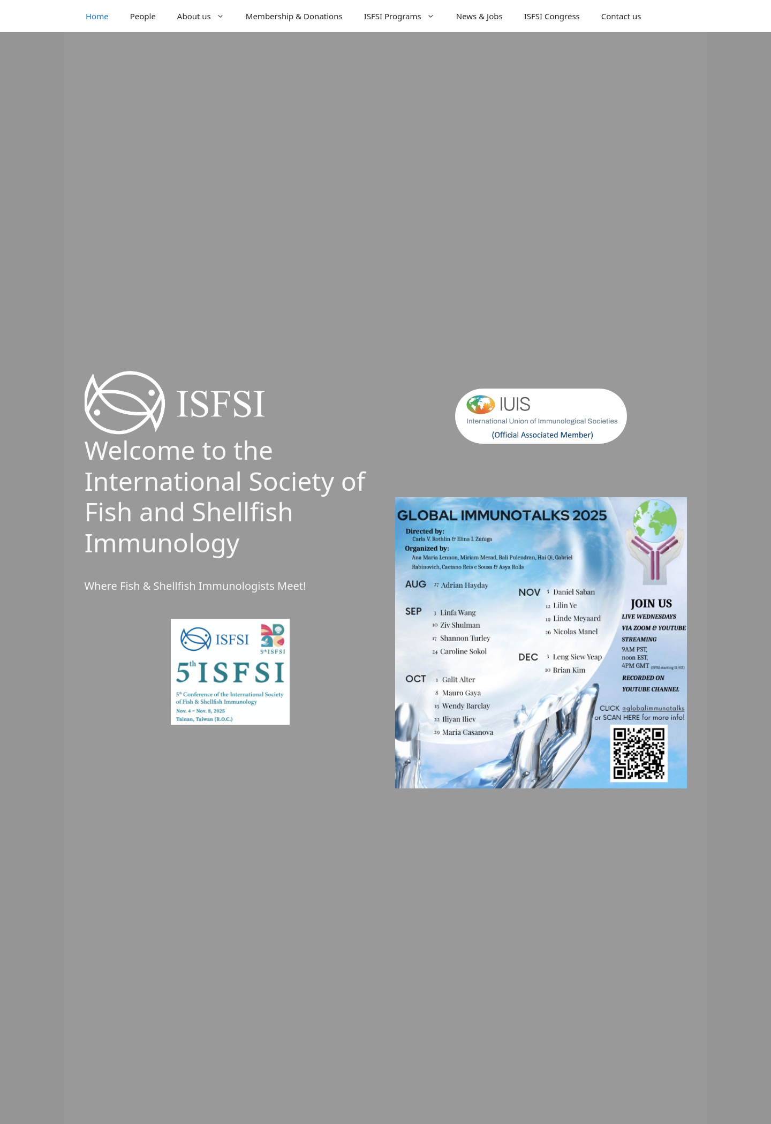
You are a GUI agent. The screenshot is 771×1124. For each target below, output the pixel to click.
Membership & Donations (294, 16)
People (143, 16)
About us (206, 16)
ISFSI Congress (552, 16)
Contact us (621, 16)
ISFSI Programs (404, 16)
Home (97, 16)
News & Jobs (479, 16)
